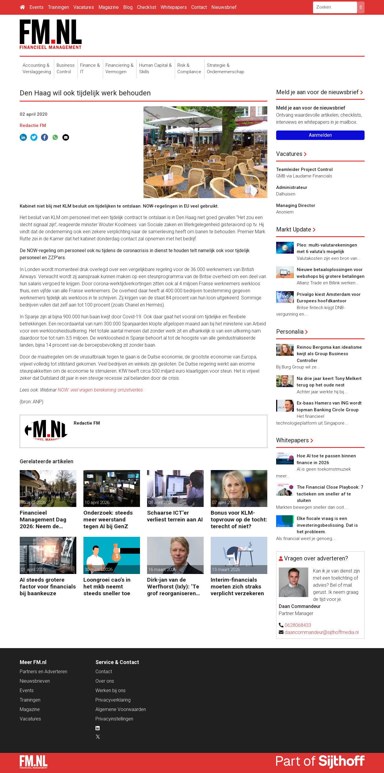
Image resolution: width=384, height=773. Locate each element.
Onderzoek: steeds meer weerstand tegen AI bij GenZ (108, 519)
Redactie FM (33, 125)
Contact (199, 7)
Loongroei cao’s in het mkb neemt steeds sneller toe (107, 586)
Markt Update (293, 229)
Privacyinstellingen (114, 719)
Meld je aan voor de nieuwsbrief (317, 92)
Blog (128, 7)
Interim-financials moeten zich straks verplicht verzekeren (237, 586)
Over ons (104, 681)
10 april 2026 (97, 502)
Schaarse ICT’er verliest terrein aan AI (175, 516)
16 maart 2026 (162, 569)
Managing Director (295, 205)
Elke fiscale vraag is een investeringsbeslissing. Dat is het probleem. (327, 525)
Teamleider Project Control (304, 169)
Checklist (146, 7)
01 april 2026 (33, 569)
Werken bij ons (110, 690)
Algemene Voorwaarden (120, 709)
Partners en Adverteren (43, 671)
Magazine (108, 7)
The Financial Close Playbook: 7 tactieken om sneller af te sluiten (330, 494)
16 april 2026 (33, 502)
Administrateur (291, 187)
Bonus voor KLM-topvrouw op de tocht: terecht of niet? (239, 519)
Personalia (290, 331)
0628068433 (298, 625)
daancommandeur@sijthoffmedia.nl (322, 632)
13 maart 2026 (226, 569)
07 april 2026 (224, 502)
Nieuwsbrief (224, 7)
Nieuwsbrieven (35, 681)
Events (36, 7)
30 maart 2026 (99, 569)
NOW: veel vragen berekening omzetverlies (100, 390)
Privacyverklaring (113, 700)
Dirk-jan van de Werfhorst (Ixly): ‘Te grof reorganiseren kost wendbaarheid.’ (173, 586)
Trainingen (58, 7)
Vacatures (83, 7)
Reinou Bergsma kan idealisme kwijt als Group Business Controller (329, 354)
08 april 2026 (160, 502)
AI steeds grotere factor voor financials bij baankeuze (48, 586)
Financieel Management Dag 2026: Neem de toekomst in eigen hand (43, 519)
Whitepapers (174, 7)
